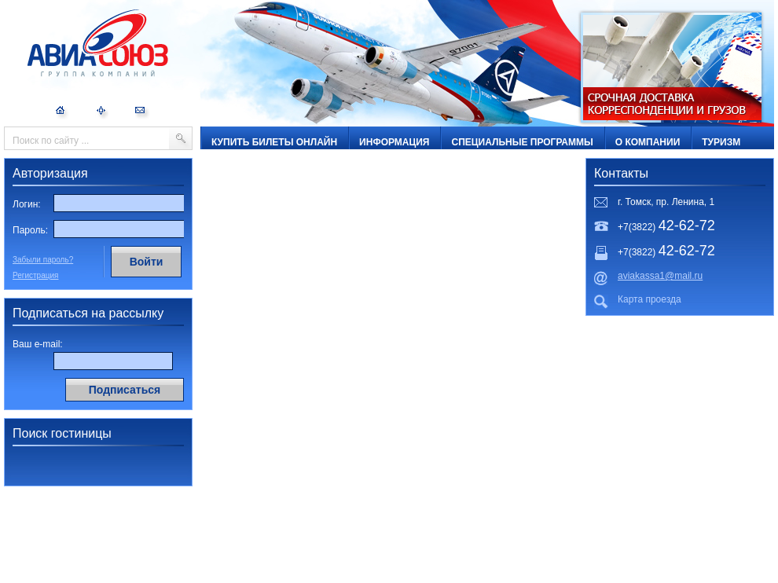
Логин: (27, 204)
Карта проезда (649, 299)
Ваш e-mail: (38, 344)
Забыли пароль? (43, 259)
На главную (62, 112)
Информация (394, 142)
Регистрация (35, 275)
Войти (146, 261)
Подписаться (125, 389)
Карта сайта (101, 112)
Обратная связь (142, 112)
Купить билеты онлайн (274, 142)
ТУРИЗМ (721, 142)
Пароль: (30, 230)
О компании (648, 142)
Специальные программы (522, 142)
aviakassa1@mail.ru (660, 275)
